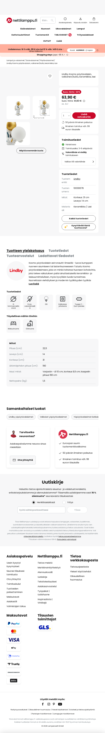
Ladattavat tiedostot (56, 247)
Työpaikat (43, 591)
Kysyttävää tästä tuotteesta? (81, 217)
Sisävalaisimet (32, 51)
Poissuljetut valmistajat (66, 539)
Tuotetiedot (59, 242)
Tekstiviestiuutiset (47, 581)
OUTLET (47, 32)
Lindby (77, 170)
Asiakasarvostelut (47, 586)
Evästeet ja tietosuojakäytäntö (82, 709)
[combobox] (47, 11)
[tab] (25, 241)
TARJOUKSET (63, 26)
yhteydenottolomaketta (33, 536)
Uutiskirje (42, 577)
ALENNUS (81, 41)
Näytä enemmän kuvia (31, 141)
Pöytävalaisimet (47, 51)
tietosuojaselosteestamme (70, 536)
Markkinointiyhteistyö (49, 567)
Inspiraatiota (44, 599)
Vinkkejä (42, 602)
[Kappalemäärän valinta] (66, 107)
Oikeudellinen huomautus (39, 709)
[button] (18, 98)
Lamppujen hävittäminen (64, 714)
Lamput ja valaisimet (15, 51)
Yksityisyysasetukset (18, 709)
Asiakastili (12, 601)
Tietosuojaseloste (79, 566)
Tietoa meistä (45, 562)
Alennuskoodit (45, 572)
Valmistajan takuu (16, 606)
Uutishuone (43, 594)
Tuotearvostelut (20, 247)
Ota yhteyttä (14, 579)
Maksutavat (13, 596)
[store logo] (22, 11)
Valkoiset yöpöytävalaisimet (53, 408)
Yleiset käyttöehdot (80, 571)
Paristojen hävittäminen (42, 714)
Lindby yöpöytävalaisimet (21, 408)
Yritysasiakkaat (85, 26)
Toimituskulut (14, 584)
